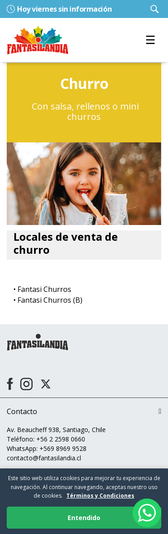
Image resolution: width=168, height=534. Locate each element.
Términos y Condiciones (100, 495)
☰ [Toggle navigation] (150, 40)
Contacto (22, 411)
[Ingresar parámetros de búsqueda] (154, 8)
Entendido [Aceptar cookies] (84, 517)
